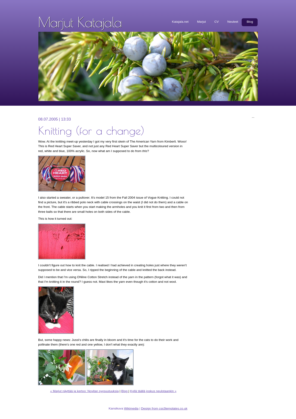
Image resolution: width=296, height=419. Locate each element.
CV (216, 21)
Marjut (201, 21)
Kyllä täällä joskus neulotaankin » (153, 391)
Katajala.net (180, 21)
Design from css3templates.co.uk (164, 408)
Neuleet (232, 21)
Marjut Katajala (80, 22)
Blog (250, 21)
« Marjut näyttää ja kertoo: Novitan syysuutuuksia (84, 391)
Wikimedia (131, 408)
